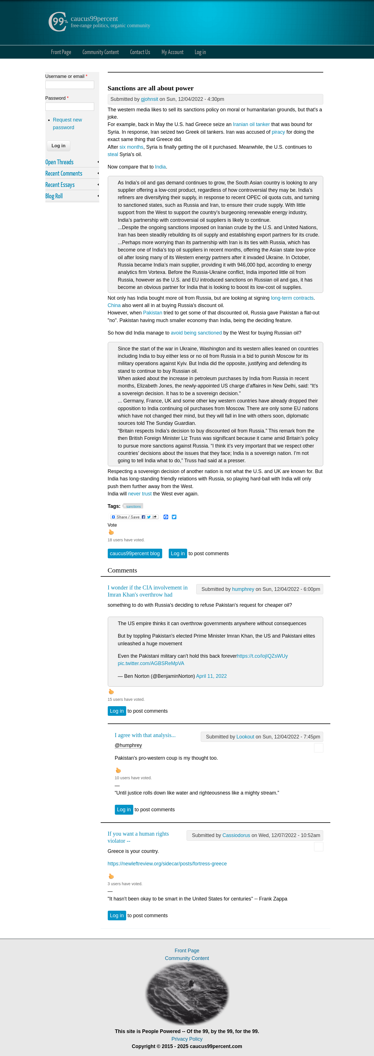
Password (57, 98)
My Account (172, 51)
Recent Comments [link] (63, 173)
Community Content (101, 51)
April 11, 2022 (211, 676)
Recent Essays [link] (60, 184)
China (114, 305)
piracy (278, 132)
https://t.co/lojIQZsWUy (262, 656)
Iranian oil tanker (251, 124)
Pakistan (152, 313)
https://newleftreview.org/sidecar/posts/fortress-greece (167, 863)
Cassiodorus (236, 835)
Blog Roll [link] (54, 196)
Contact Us (140, 51)
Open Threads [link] (59, 162)
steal (113, 154)
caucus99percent (94, 18)
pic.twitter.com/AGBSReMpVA (151, 663)
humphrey (243, 589)
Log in (200, 51)
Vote (112, 524)
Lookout (245, 737)
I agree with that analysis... (145, 735)
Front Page (61, 51)
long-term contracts (292, 298)
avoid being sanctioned (196, 333)
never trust (140, 494)
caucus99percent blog (135, 553)
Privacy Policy (187, 1039)
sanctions (133, 507)
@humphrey (128, 745)
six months (131, 147)
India (160, 167)
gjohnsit (149, 99)
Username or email (66, 76)
